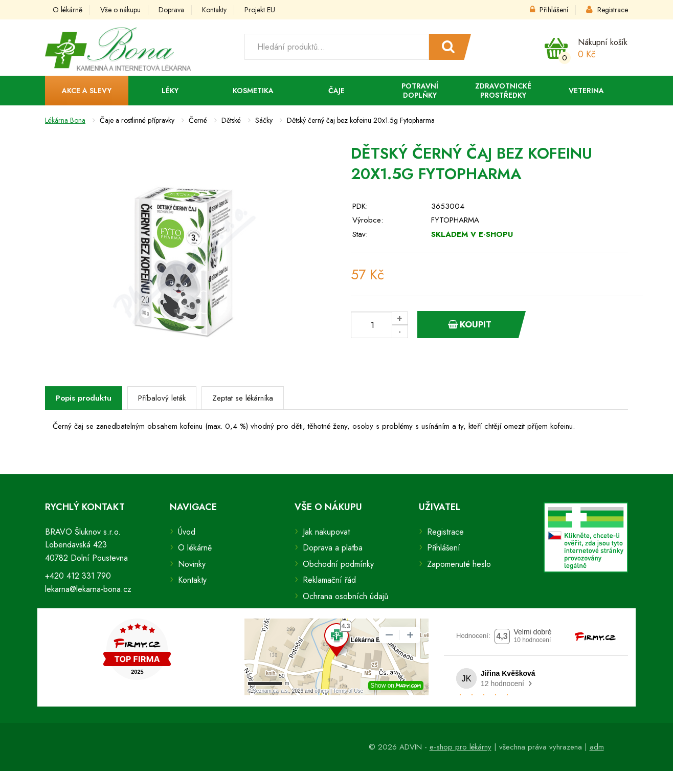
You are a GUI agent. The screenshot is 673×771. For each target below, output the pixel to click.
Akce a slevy (86, 90)
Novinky (192, 564)
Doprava (171, 10)
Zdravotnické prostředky (503, 90)
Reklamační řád (329, 580)
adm (597, 747)
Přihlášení (549, 10)
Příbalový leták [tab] (162, 398)
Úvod (186, 532)
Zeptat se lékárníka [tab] (242, 398)
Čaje (336, 90)
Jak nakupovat (326, 532)
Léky (170, 90)
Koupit (469, 324)
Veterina (586, 90)
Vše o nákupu (120, 10)
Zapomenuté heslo (459, 564)
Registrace (607, 10)
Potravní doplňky (419, 90)
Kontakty (214, 10)
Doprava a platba (333, 548)
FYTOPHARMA (455, 220)
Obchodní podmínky (338, 564)
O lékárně (67, 10)
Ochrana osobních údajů (345, 596)
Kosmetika (253, 90)
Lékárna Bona (65, 120)
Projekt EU (259, 10)
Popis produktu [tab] (83, 398)
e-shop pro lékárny (460, 747)
